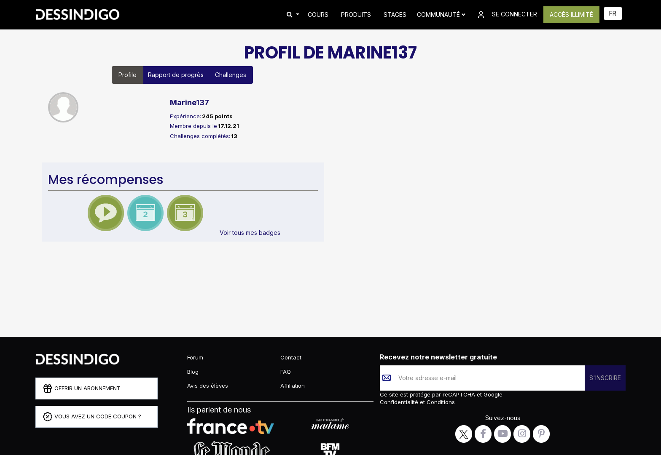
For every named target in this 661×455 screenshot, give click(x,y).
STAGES (395, 14)
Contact (290, 357)
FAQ (285, 371)
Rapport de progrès (176, 74)
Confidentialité (400, 402)
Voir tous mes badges (250, 232)
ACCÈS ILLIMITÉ (571, 14)
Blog (193, 371)
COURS (318, 14)
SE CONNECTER (506, 15)
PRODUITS (356, 14)
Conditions (440, 402)
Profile (127, 74)
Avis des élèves (207, 385)
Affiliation (292, 385)
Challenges (230, 74)
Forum (195, 357)
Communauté (441, 14)
